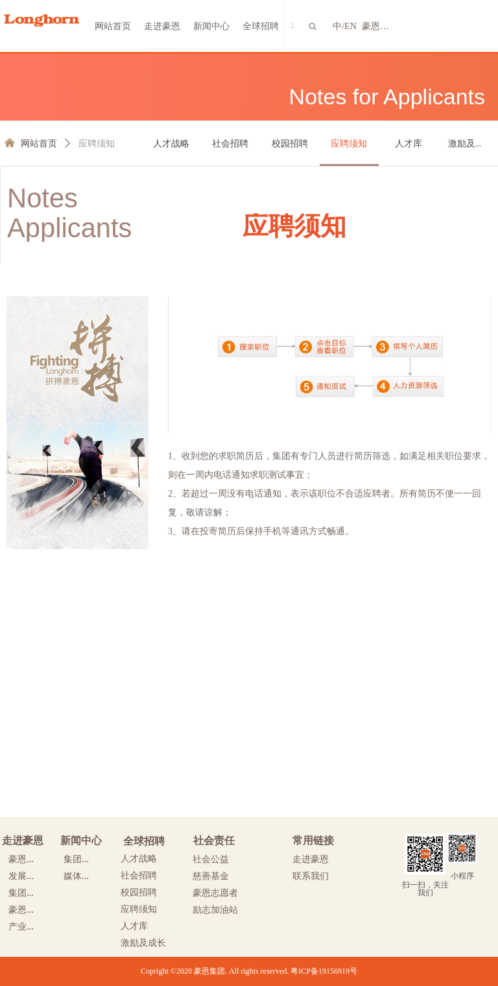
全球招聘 (261, 26)
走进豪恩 (162, 26)
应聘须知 (96, 143)
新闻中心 (211, 26)
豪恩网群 (379, 26)
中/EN (345, 26)
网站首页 (113, 26)
